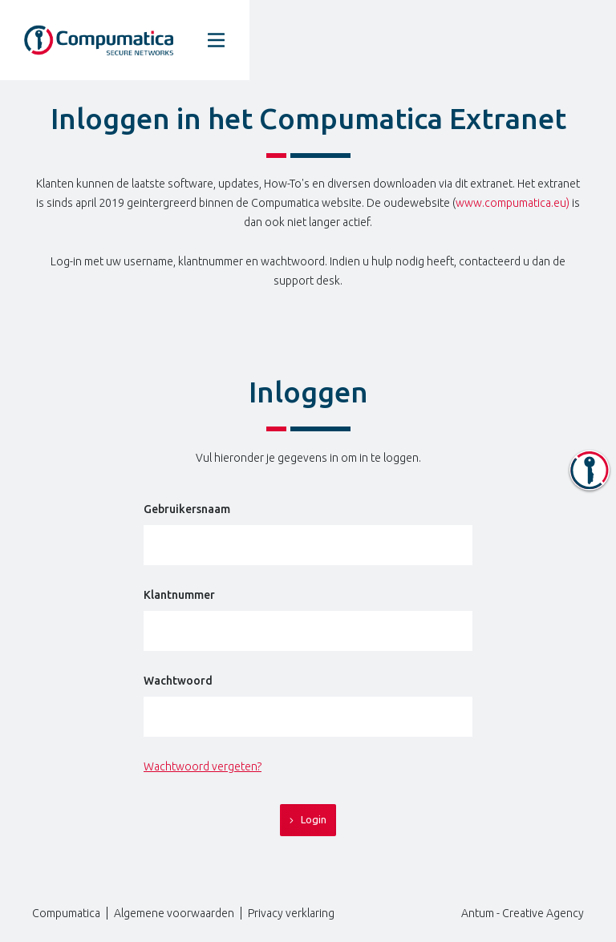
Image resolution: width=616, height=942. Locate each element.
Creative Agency (543, 913)
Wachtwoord (178, 680)
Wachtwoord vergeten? (202, 766)
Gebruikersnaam (187, 509)
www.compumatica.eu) (512, 202)
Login (308, 820)
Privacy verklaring (291, 913)
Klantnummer (179, 594)
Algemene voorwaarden (174, 913)
